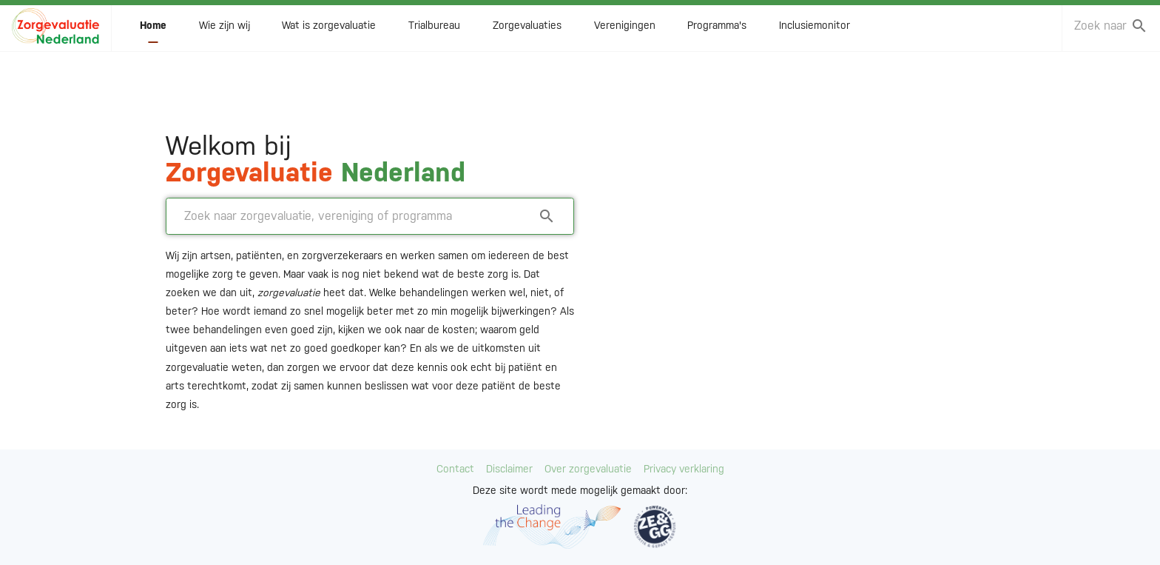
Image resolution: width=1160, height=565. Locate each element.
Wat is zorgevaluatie (329, 30)
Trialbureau (434, 30)
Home (153, 30)
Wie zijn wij (224, 30)
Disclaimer (509, 469)
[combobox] (1100, 31)
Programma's (716, 30)
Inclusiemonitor (814, 30)
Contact (455, 469)
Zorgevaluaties (527, 30)
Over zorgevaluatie (588, 469)
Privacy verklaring (684, 469)
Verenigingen (624, 30)
